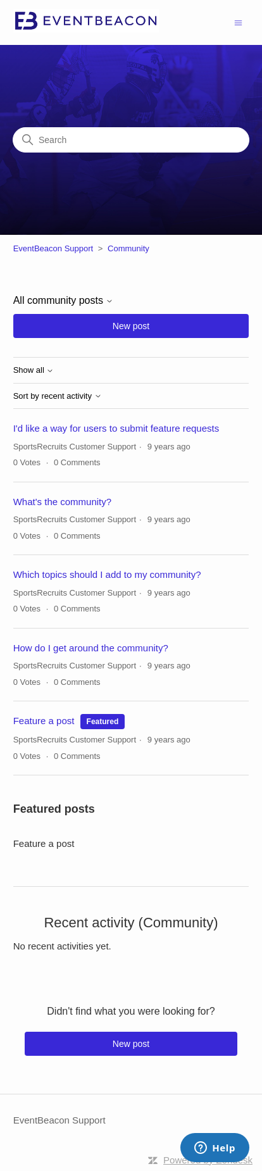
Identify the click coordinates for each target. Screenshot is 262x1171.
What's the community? (62, 501)
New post (131, 326)
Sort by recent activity (57, 396)
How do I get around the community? (90, 647)
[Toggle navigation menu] (238, 21)
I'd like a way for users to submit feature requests (116, 428)
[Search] (131, 140)
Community (128, 248)
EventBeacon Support (53, 248)
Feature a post (44, 720)
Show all (33, 370)
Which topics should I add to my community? (107, 574)
